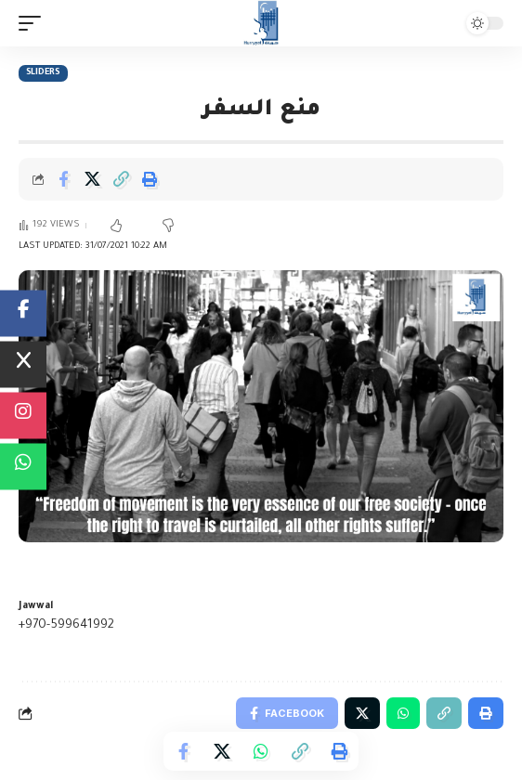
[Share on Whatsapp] (261, 751)
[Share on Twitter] (92, 179)
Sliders (43, 73)
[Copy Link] (121, 179)
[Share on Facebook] (63, 179)
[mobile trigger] (34, 23)
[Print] (150, 179)
